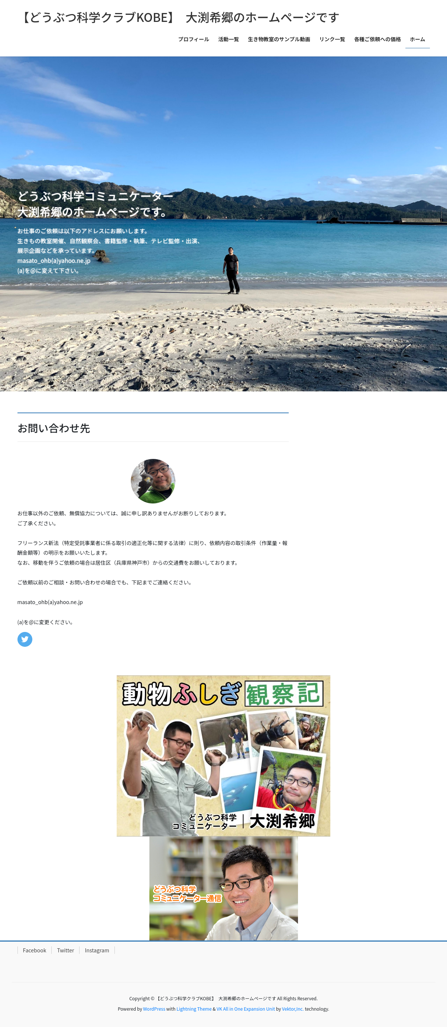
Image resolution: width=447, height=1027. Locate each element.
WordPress (154, 1008)
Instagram (97, 950)
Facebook (34, 950)
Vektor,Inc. (293, 1008)
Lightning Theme (194, 1008)
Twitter (65, 950)
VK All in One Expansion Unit (246, 1008)
